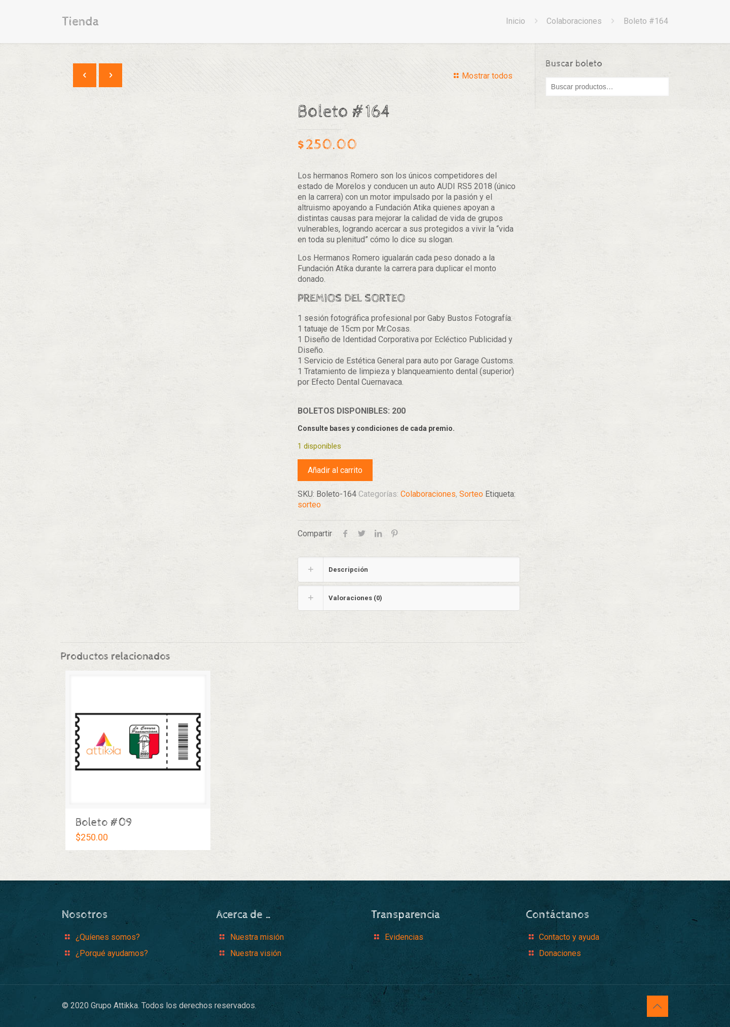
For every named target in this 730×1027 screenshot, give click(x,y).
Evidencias (404, 937)
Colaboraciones (574, 21)
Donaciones (560, 953)
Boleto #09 (104, 822)
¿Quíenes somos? (108, 937)
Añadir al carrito (335, 470)
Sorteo (471, 494)
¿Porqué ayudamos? (112, 953)
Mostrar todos (482, 76)
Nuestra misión (257, 937)
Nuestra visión (255, 953)
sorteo (309, 504)
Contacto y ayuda (569, 937)
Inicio (515, 21)
